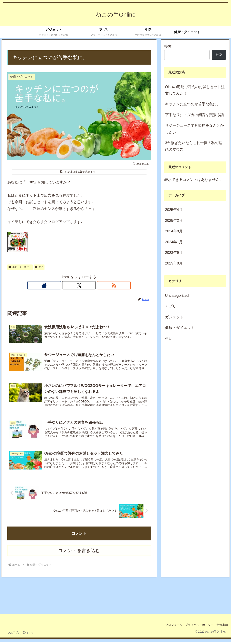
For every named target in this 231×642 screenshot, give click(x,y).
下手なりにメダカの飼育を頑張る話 (194, 115)
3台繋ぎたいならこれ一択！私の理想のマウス (193, 146)
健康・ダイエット (20, 267)
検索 (168, 46)
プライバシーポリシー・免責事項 (205, 628)
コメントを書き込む (79, 553)
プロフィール (171, 628)
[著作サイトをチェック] (70, 285)
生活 (39, 267)
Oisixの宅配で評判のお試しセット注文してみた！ (195, 90)
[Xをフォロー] (79, 285)
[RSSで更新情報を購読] (88, 285)
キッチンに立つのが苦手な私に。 (192, 104)
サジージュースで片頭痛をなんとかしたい (194, 128)
